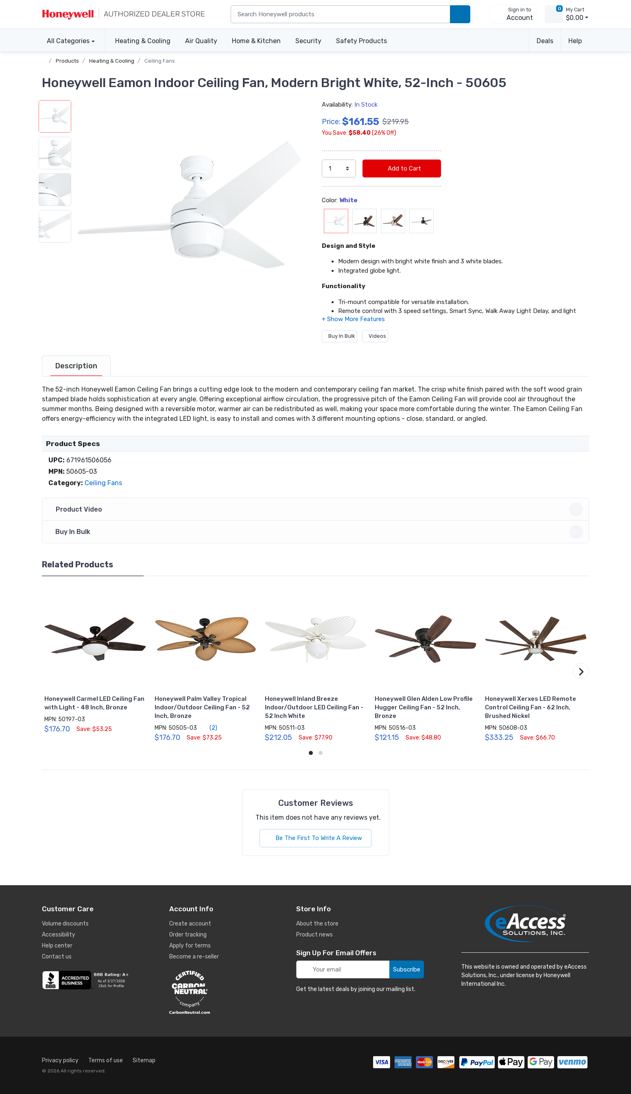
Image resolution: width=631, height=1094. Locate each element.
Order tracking (188, 934)
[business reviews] (86, 980)
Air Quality (201, 41)
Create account (190, 923)
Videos (375, 336)
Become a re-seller (194, 956)
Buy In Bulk (339, 336)
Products (67, 61)
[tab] (76, 365)
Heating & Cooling (142, 41)
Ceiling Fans (159, 61)
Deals (545, 41)
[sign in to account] (514, 14)
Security (308, 41)
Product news (314, 934)
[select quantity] (339, 169)
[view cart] (554, 14)
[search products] (460, 14)
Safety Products (361, 41)
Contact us (57, 956)
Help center (57, 945)
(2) (208, 727)
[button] (190, 215)
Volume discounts (65, 923)
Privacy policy (60, 1060)
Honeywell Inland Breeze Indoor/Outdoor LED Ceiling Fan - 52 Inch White (314, 707)
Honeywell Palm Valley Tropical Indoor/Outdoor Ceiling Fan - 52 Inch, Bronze (202, 707)
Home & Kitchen (256, 41)
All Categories (66, 41)
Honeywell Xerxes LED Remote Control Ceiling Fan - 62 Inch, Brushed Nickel (530, 707)
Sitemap (144, 1060)
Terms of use (105, 1060)
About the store (317, 923)
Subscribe (406, 969)
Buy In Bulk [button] (316, 532)
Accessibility (58, 934)
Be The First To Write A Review (315, 838)
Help (575, 41)
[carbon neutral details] (214, 992)
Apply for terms (190, 945)
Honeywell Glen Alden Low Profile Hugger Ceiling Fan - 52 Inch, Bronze (424, 707)
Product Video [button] (316, 509)
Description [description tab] (76, 365)
